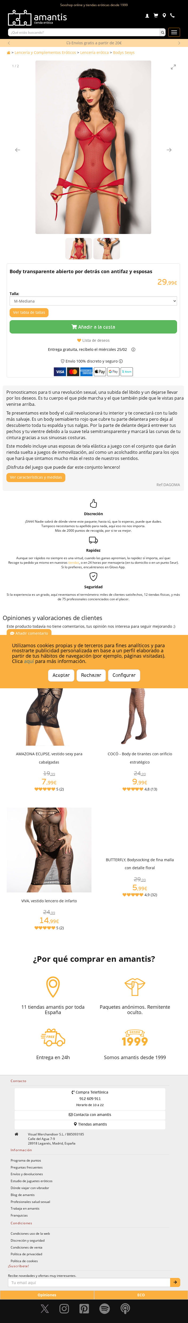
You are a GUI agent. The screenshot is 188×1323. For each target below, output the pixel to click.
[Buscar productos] (84, 32)
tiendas (73, 562)
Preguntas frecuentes (27, 1167)
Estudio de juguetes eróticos (32, 1181)
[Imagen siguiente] (169, 150)
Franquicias (19, 1215)
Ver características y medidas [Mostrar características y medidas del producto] (36, 477)
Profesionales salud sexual (30, 1201)
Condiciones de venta (26, 1247)
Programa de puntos (26, 1160)
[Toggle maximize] (173, 67)
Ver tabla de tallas (29, 313)
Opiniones (47, 1294)
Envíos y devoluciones (27, 1174)
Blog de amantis (23, 1195)
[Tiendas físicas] (164, 16)
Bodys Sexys (124, 52)
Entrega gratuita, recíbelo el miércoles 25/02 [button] (87, 349)
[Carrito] (156, 16)
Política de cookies (24, 1261)
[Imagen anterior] (17, 150)
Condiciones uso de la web (30, 1233)
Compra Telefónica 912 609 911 (90, 1098)
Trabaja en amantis (25, 1208)
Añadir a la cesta (93, 327)
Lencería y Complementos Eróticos (45, 52)
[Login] (147, 16)
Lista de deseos (93, 341)
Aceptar (61, 675)
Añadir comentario (29, 633)
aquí (29, 661)
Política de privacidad (26, 1254)
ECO (141, 1294)
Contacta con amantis (90, 1115)
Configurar (124, 675)
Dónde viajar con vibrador (30, 1188)
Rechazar (91, 675)
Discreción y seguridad (28, 1240)
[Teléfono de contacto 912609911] (172, 16)
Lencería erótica (94, 52)
